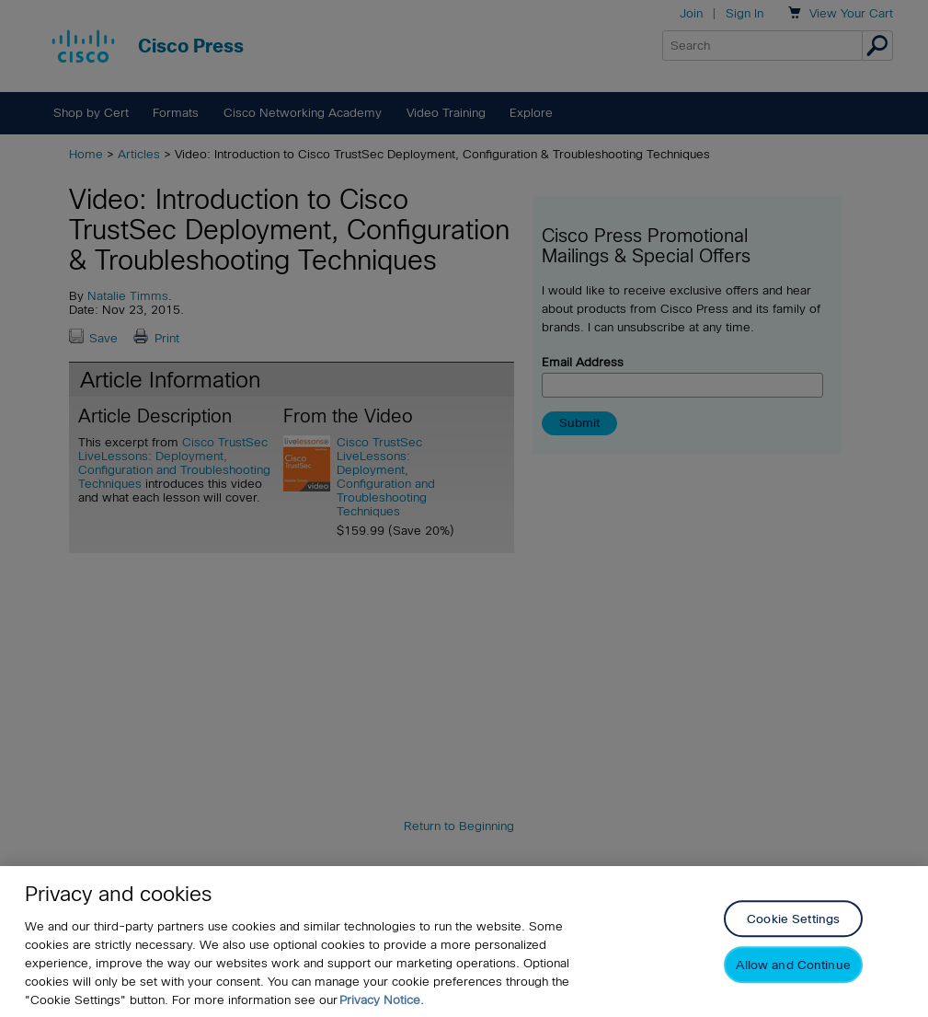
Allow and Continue (793, 966)
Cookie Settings (793, 920)
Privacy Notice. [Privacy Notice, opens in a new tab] (381, 1000)
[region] (464, 941)
